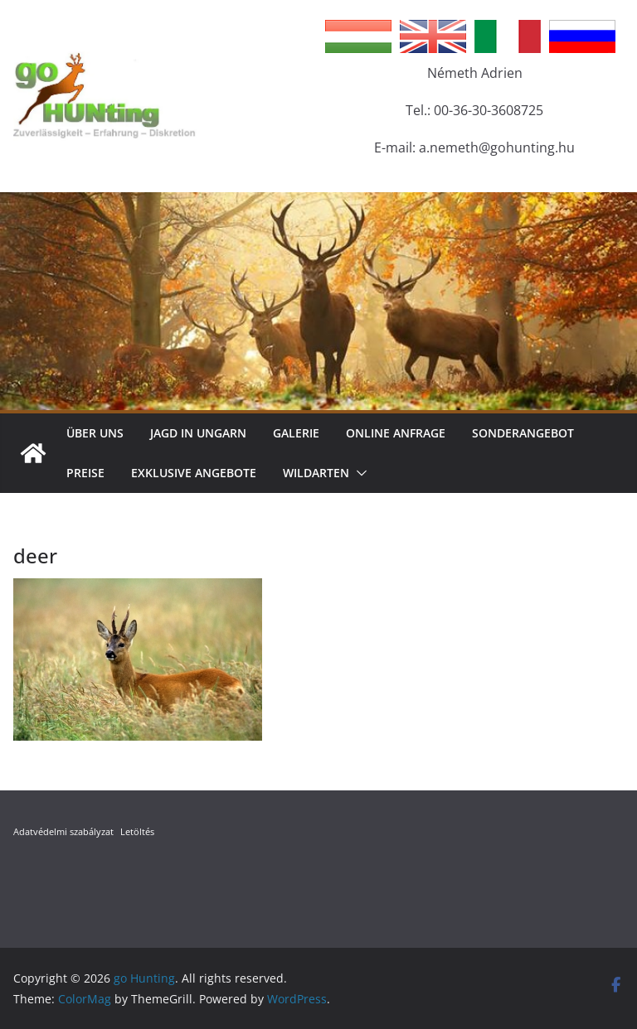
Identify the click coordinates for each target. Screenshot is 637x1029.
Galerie (296, 433)
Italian (507, 36)
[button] (358, 473)
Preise (85, 473)
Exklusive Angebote (193, 473)
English (433, 36)
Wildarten (316, 473)
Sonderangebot (523, 433)
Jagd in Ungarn (198, 433)
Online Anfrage (395, 433)
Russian (582, 36)
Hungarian (358, 36)
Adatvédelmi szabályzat (63, 831)
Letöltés (137, 831)
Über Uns (95, 433)
